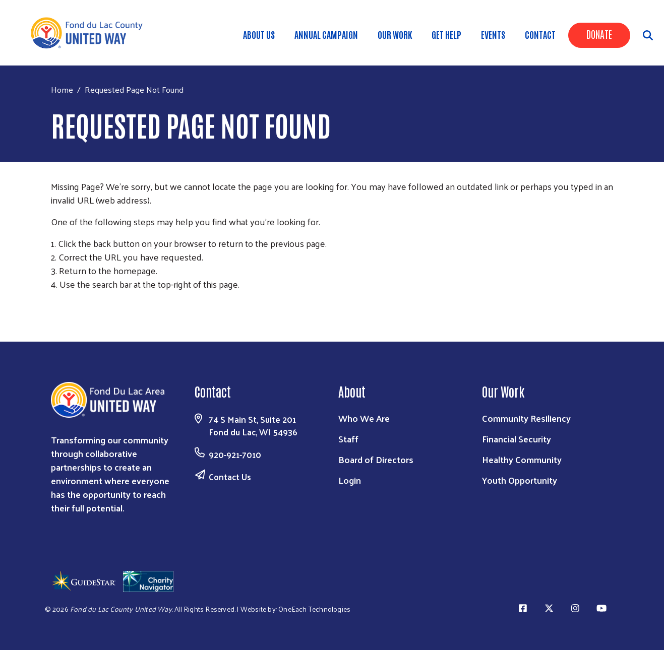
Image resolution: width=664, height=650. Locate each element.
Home (62, 89)
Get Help (446, 34)
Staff (348, 438)
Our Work (395, 34)
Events (493, 34)
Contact (540, 34)
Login (349, 480)
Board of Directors (375, 459)
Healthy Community (522, 459)
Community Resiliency (526, 418)
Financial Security (516, 438)
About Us (259, 34)
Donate (599, 33)
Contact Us (230, 476)
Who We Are (364, 418)
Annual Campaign (326, 34)
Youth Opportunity (519, 480)
